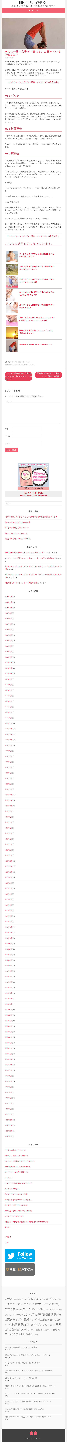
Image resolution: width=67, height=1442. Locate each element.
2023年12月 (9, 663)
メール (7, 436)
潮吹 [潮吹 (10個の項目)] (13, 1329)
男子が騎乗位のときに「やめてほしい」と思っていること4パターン (29, 1370)
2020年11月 (9, 866)
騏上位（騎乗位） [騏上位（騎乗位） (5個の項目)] (26, 1334)
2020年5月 (8, 900)
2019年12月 (9, 927)
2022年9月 (8, 745)
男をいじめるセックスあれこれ (16, 533)
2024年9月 (8, 613)
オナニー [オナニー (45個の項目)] (41, 1304)
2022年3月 (8, 778)
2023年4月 (8, 707)
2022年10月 (9, 740)
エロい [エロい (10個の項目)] (19, 1304)
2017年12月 (9, 1059)
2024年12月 (9, 597)
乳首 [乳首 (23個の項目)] (35, 1314)
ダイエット (9, 1178)
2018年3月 (8, 1043)
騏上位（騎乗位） (24, 364)
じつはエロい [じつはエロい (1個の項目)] (17, 1299)
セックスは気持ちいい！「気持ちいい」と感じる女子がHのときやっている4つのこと (18, 376)
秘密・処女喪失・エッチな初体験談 (17, 1167)
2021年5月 (8, 833)
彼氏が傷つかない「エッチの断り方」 (18, 539)
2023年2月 (8, 718)
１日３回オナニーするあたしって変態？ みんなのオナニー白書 (28, 1417)
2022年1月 (8, 789)
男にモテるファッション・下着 (16, 1194)
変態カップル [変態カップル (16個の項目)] (15, 1319)
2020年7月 (8, 888)
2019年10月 (9, 938)
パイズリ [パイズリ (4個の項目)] (52, 1309)
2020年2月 (8, 916)
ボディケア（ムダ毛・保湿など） (17, 1172)
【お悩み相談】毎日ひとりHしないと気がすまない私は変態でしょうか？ (31, 517)
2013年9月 (8, 1136)
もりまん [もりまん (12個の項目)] (36, 1298)
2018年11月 (9, 999)
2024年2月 (8, 652)
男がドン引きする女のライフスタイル (18, 1200)
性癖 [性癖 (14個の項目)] (11, 1324)
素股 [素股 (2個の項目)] (38, 1330)
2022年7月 (8, 756)
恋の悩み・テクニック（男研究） (17, 1156)
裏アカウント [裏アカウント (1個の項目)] (49, 1330)
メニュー (35, 10)
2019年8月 (8, 949)
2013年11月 (9, 1125)
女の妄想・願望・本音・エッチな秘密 (18, 1211)
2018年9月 (8, 1010)
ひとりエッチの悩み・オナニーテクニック (20, 1161)
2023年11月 (9, 668)
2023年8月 (8, 685)
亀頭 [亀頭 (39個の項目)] (41, 1314)
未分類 (7, 1227)
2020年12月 (9, 861)
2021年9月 (8, 811)
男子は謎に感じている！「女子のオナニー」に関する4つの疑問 (49, 374)
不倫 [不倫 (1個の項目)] (30, 1315)
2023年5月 (8, 701)
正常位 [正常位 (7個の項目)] (8, 1329)
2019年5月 (8, 966)
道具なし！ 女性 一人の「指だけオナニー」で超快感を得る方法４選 (30, 1394)
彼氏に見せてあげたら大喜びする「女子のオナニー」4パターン (27, 1355)
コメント (8, 402)
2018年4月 (8, 1037)
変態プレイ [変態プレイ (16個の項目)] (30, 1319)
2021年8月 (8, 817)
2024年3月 (8, 646)
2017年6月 (8, 1081)
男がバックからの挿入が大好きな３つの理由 (21, 1347)
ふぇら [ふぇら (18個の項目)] (26, 1298)
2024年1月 (8, 657)
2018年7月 (8, 1021)
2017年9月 (8, 1070)
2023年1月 (8, 723)
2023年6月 (8, 696)
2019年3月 (8, 977)
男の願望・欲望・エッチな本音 (16, 1205)
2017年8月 (8, 1076)
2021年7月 (8, 822)
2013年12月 (9, 1120)
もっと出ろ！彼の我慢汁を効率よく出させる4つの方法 (24, 1409)
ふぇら (32, 364)
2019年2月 (8, 982)
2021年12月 (9, 795)
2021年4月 (8, 839)
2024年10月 (9, 608)
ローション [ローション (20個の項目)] (21, 1314)
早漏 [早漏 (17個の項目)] (58, 1324)
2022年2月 (8, 784)
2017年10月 (9, 1065)
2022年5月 (8, 767)
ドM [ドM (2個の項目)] (46, 1310)
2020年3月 (8, 911)
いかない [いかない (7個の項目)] (9, 1298)
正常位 (16, 364)
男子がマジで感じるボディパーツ (17, 528)
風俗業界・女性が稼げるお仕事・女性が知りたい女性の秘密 (26, 1222)
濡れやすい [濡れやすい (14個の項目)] (23, 1329)
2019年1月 (8, 988)
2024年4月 (8, 641)
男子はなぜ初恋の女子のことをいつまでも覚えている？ (25, 553)
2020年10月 (9, 872)
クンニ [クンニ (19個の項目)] (26, 1309)
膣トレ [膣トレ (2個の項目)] (43, 1330)
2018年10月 (9, 1004)
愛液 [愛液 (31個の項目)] (17, 1324)
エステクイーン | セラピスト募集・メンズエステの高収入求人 (33, 82)
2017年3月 (8, 1098)
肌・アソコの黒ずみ (12, 1189)
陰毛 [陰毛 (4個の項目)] (55, 1330)
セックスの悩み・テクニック (21, 362)
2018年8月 (8, 1015)
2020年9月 (8, 877)
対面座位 (10, 364)
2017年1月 (8, 1109)
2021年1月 (8, 855)
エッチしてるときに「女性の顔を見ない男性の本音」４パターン (28, 1401)
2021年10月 (9, 806)
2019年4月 (8, 971)
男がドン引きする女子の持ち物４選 (17, 522)
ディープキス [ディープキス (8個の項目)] (38, 1309)
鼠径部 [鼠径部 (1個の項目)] (36, 1334)
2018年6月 (8, 1026)
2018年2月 (8, 1048)
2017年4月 (8, 1092)
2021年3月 (8, 844)
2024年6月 (8, 630)
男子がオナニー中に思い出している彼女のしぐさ (22, 1363)
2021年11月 (9, 800)
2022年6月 (8, 762)
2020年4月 (8, 905)
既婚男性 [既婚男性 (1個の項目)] (52, 1325)
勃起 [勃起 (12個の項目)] (56, 1314)
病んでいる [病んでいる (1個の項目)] (34, 1330)
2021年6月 (8, 828)
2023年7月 (8, 690)
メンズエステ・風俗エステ (14, 1216)
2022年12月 (9, 729)
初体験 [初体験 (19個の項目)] (49, 1314)
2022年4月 (8, 773)
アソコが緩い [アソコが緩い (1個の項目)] (45, 1299)
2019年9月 (8, 944)
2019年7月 (8, 955)
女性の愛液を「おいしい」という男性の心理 (21, 583)
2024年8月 (8, 619)
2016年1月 (8, 1114)
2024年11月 (9, 602)
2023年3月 (8, 712)
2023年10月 (9, 674)
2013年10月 (9, 1131)
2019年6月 (8, 960)
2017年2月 (8, 1103)
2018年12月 (9, 993)
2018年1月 (8, 1054)
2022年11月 (9, 734)
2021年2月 (8, 850)
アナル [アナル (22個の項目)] (53, 1298)
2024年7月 (8, 624)
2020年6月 (8, 894)
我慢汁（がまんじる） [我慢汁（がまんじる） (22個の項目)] (35, 1324)
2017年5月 (8, 1087)
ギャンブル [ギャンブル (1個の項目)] (19, 1309)
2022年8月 (8, 751)
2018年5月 (8, 1032)
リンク (7, 1242)
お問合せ (8, 1237)
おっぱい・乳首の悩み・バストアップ (18, 1183)
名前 (6, 429)
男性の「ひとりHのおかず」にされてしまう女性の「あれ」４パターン (30, 1386)
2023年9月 (8, 679)
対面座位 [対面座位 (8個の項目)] (42, 1319)
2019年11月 (9, 933)
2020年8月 (8, 883)
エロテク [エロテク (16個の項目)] (28, 1304)
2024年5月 (8, 635)
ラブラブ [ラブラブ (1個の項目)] (11, 1315)
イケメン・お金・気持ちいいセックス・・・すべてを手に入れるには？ (30, 558)
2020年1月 (8, 922)
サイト (7, 443)
